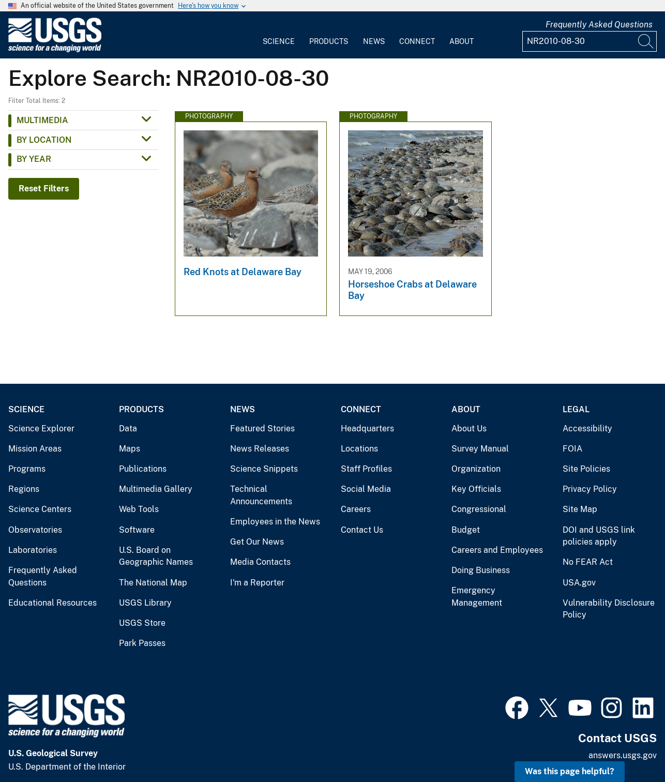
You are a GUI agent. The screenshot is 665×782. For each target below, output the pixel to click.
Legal (576, 409)
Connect (417, 41)
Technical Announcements (261, 495)
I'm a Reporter (257, 583)
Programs (27, 469)
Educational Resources (52, 603)
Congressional (478, 509)
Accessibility (587, 428)
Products (328, 41)
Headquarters (367, 428)
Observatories (35, 530)
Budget (465, 530)
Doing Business (480, 570)
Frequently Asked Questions (599, 24)
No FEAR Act (588, 562)
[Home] (54, 50)
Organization (476, 469)
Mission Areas (35, 449)
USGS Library (145, 603)
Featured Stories (262, 428)
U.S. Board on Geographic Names (156, 556)
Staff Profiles (366, 469)
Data (128, 428)
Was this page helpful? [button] (569, 771)
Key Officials (476, 489)
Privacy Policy (590, 489)
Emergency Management (476, 596)
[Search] (646, 41)
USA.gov (579, 583)
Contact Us (362, 530)
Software (137, 530)
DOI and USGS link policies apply (599, 536)
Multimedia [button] (42, 120)
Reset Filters (44, 188)
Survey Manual (480, 449)
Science (279, 41)
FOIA (572, 449)
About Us (469, 428)
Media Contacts (260, 562)
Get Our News (257, 542)
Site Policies (586, 469)
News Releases (259, 449)
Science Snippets (264, 469)
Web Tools (139, 509)
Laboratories (32, 550)
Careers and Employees (497, 550)
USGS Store (142, 623)
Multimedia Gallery (155, 489)
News (374, 41)
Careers (356, 509)
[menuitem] (278, 35)
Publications (143, 469)
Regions (23, 489)
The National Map (153, 583)
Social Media (366, 489)
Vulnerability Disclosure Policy (609, 609)
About (461, 41)
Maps (129, 449)
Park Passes (142, 643)
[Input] (589, 41)
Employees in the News (275, 522)
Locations (359, 449)
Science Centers (39, 509)
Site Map (580, 509)
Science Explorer (41, 428)
